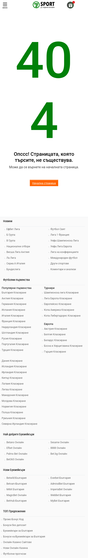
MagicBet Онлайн (16, 495)
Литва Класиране (12, 389)
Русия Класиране (12, 338)
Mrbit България (15, 489)
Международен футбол (63, 257)
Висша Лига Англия (17, 252)
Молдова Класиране (14, 401)
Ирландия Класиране (14, 372)
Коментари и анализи (63, 269)
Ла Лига (11, 257)
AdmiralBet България (62, 483)
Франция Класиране (13, 321)
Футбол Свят (57, 229)
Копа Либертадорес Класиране (62, 315)
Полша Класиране (12, 412)
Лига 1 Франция (59, 234)
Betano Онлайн (15, 442)
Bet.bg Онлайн (58, 453)
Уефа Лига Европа (61, 246)
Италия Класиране (13, 315)
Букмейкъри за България (18, 530)
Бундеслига (13, 269)
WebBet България (60, 495)
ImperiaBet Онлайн (61, 489)
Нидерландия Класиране (16, 327)
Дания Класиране (12, 360)
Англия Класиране (12, 298)
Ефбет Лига (13, 229)
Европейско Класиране (57, 304)
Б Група (10, 234)
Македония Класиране (15, 395)
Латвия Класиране (13, 383)
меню (5, 6)
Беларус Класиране (55, 340)
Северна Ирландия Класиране (19, 423)
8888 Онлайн (57, 448)
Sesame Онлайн (59, 442)
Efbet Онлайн (14, 448)
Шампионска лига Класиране (61, 292)
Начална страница (44, 183)
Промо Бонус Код (13, 519)
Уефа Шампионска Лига (64, 240)
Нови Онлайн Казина (15, 548)
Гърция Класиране (55, 351)
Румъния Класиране (13, 418)
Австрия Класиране (55, 328)
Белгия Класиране (54, 334)
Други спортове (59, 263)
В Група (10, 240)
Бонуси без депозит (14, 525)
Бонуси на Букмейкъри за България (24, 536)
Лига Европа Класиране (58, 298)
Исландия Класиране (14, 366)
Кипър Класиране (12, 377)
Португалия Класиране (15, 344)
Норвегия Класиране (14, 406)
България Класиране (14, 292)
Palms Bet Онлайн (16, 453)
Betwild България (16, 477)
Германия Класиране (14, 304)
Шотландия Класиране (15, 332)
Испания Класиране (13, 309)
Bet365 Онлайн (15, 459)
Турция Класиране (12, 350)
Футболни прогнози (14, 553)
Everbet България (60, 477)
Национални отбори (18, 246)
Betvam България (16, 483)
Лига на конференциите (64, 252)
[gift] (70, 5)
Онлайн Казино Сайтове (17, 542)
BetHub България (16, 500)
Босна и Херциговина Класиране (63, 345)
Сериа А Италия (15, 263)
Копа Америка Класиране (59, 309)
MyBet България (59, 500)
